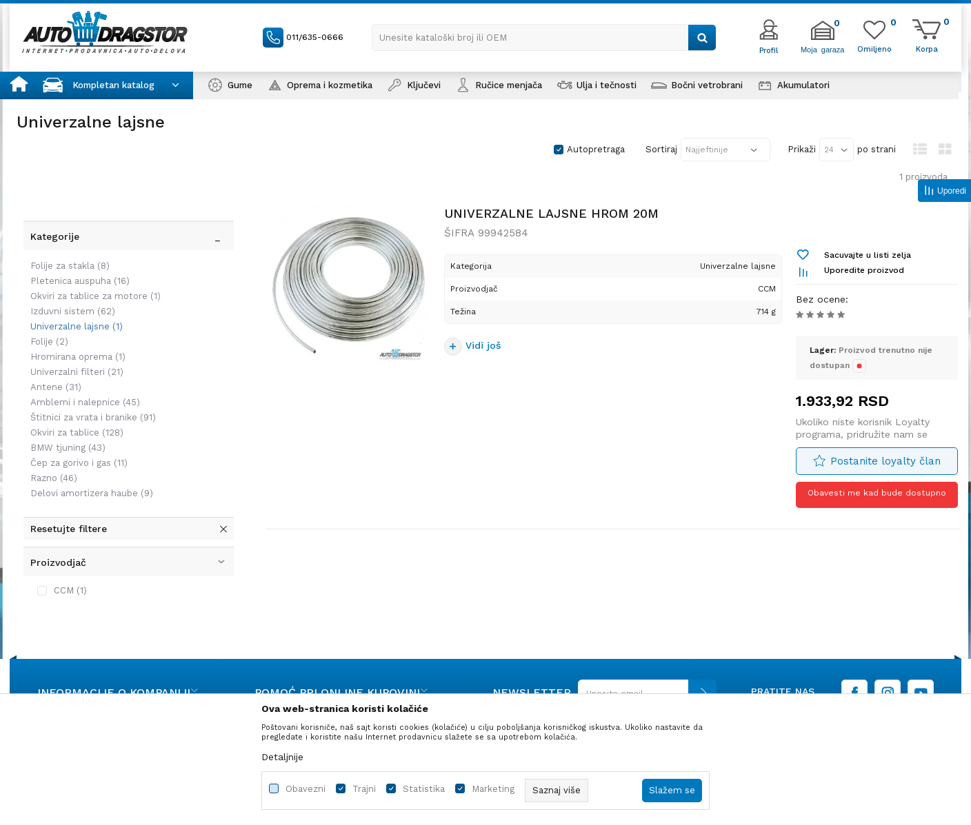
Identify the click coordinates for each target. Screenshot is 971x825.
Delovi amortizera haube (84, 435)
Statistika (424, 789)
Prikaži (802, 149)
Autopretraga (596, 149)
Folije (42, 283)
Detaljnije (282, 756)
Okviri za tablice (70, 374)
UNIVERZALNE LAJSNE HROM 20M (553, 221)
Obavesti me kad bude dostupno (874, 501)
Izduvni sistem (65, 253)
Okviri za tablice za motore (88, 238)
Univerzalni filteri (70, 314)
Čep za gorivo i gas (72, 405)
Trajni (364, 789)
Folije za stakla (63, 208)
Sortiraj (661, 149)
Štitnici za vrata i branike (86, 359)
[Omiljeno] (874, 48)
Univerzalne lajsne (69, 268)
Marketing (493, 789)
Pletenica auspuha (73, 223)
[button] (544, 37)
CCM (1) (63, 532)
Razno (46, 420)
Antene (48, 329)
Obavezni (306, 789)
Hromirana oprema (71, 299)
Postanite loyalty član (883, 468)
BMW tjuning (61, 390)
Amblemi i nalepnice (78, 344)
